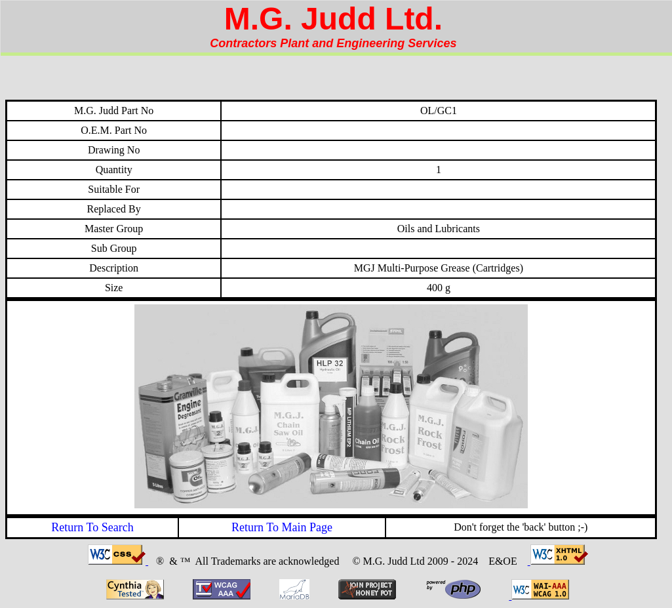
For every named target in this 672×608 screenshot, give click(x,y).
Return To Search (92, 527)
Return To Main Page (281, 527)
